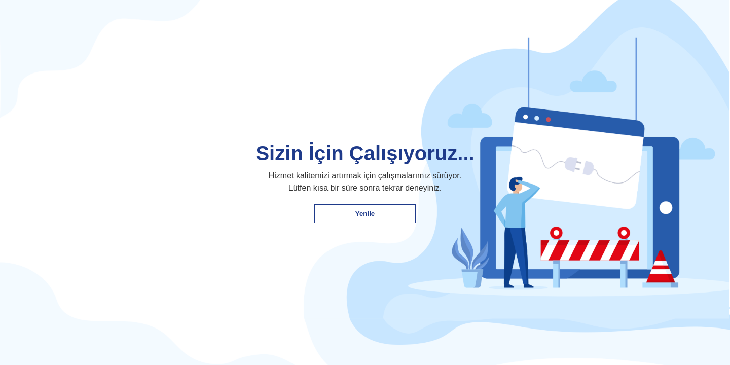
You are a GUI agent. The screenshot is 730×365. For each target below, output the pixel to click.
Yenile (365, 213)
